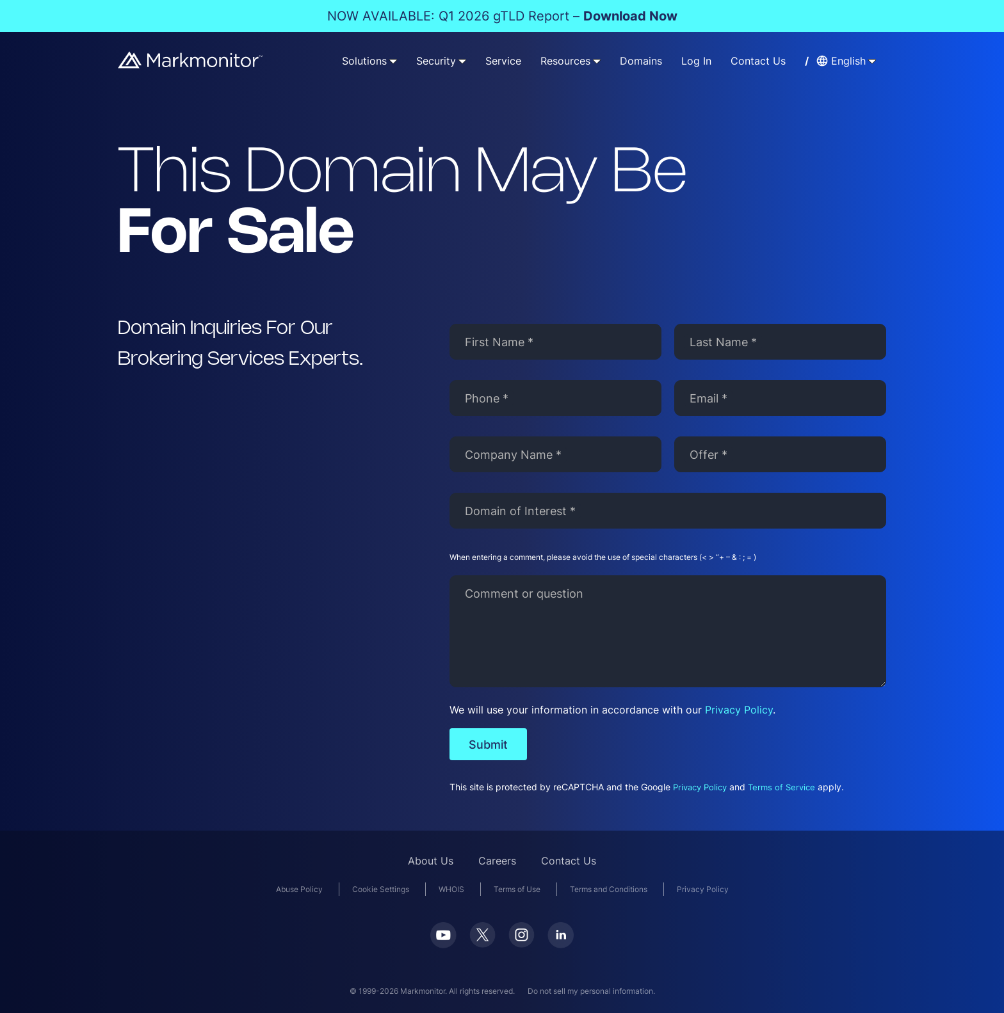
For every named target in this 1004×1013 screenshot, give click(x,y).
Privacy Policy (739, 709)
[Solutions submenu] (393, 61)
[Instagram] (521, 943)
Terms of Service (781, 787)
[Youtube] (443, 944)
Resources (565, 60)
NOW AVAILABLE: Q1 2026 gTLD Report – (502, 16)
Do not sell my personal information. (591, 991)
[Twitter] (482, 943)
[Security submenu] (462, 61)
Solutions (364, 60)
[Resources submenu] (597, 61)
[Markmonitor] (191, 64)
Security (436, 60)
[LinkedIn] (560, 944)
